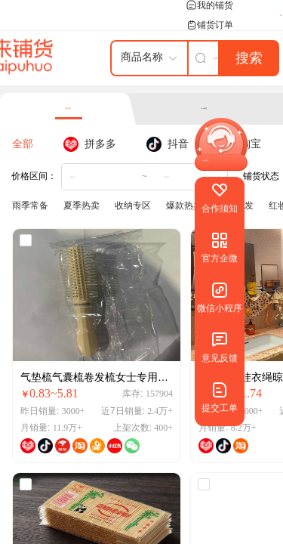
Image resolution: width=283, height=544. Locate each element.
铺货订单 (209, 25)
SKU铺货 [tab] (204, 108)
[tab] (30, 144)
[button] (201, 160)
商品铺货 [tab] (68, 108)
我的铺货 (209, 5)
